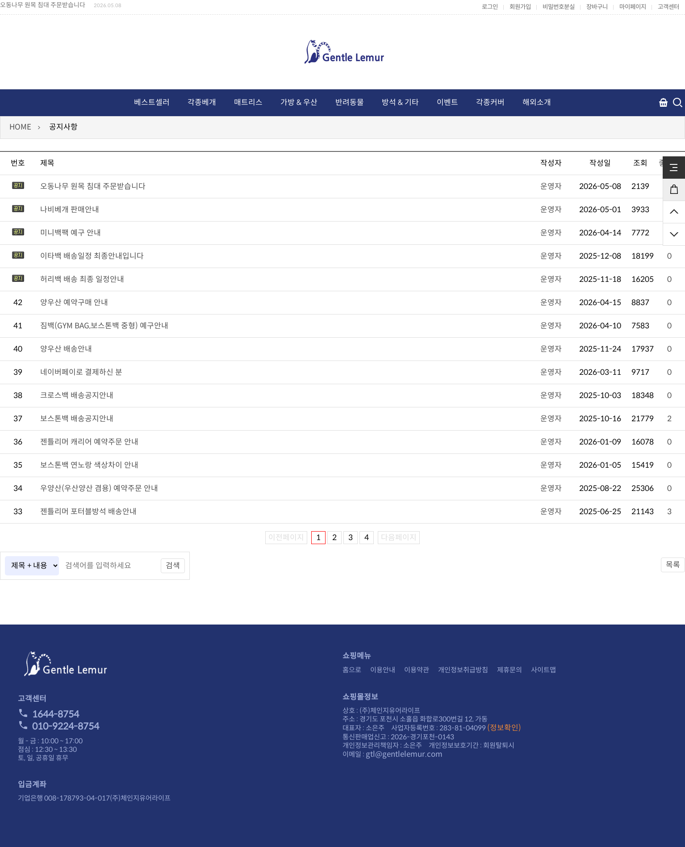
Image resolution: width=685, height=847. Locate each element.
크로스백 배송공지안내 (76, 395)
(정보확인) (504, 728)
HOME (20, 127)
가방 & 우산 (298, 102)
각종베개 (202, 102)
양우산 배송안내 (66, 349)
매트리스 (248, 102)
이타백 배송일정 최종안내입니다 (92, 256)
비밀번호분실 (559, 7)
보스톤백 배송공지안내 (76, 419)
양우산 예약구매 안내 (74, 302)
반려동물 (349, 102)
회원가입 (520, 7)
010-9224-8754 (58, 726)
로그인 (490, 7)
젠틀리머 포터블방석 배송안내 (88, 511)
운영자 (551, 186)
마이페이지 (632, 7)
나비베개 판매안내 (69, 209)
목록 (673, 565)
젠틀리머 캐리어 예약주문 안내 (89, 442)
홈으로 (351, 670)
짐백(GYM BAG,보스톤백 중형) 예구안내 (104, 326)
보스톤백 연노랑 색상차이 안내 (89, 465)
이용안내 (382, 670)
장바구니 (597, 7)
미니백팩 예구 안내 (70, 233)
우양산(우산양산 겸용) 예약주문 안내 (99, 488)
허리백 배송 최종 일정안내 (82, 279)
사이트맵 (543, 670)
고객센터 (668, 7)
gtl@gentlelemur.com (404, 754)
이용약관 (416, 670)
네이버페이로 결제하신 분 (81, 372)
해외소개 (536, 102)
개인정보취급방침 (463, 670)
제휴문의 (509, 670)
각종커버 (490, 102)
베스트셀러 (152, 102)
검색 (173, 565)
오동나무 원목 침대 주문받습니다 (42, 5)
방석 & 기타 (400, 102)
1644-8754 (48, 714)
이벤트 (447, 102)
